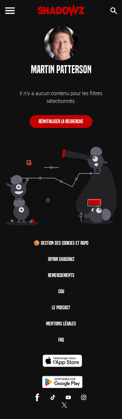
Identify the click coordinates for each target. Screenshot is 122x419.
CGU (61, 291)
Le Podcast (61, 307)
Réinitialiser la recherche (61, 121)
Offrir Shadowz (61, 259)
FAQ (61, 340)
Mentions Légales (61, 324)
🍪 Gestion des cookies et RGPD (61, 243)
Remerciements (61, 275)
